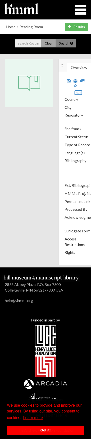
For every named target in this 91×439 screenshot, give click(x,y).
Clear (49, 43)
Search (66, 43)
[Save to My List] (75, 85)
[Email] (69, 80)
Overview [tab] (79, 67)
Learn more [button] (33, 418)
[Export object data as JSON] (78, 94)
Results (76, 27)
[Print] (75, 80)
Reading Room (31, 27)
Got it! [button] (45, 430)
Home (11, 27)
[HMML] (41, 277)
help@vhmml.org (19, 300)
